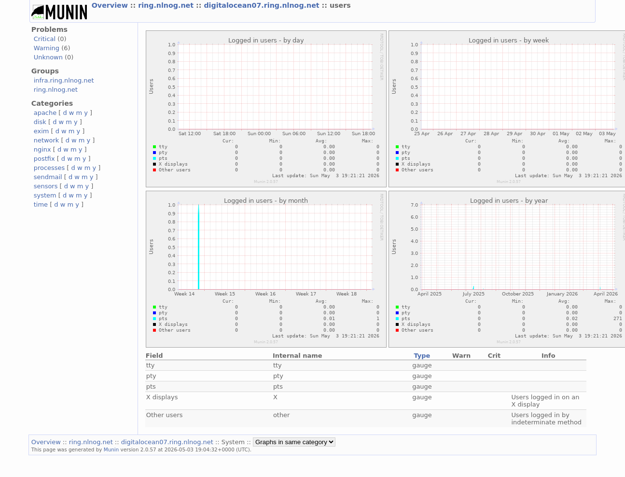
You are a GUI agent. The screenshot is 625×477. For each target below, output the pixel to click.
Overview (111, 5)
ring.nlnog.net (167, 5)
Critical (45, 38)
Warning (46, 48)
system (45, 195)
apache (45, 112)
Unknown (48, 57)
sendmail (48, 177)
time (41, 204)
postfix (44, 158)
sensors (46, 186)
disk (40, 122)
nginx (42, 149)
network (46, 140)
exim (41, 131)
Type (422, 355)
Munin (111, 449)
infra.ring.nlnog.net (64, 80)
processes (49, 167)
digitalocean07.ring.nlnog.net (262, 5)
